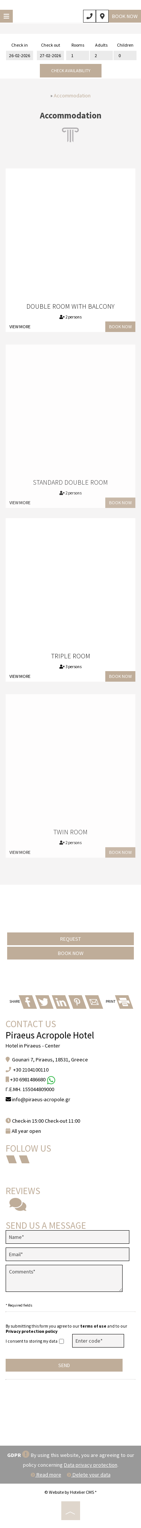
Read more (46, 1474)
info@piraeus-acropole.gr (41, 1099)
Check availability (70, 70)
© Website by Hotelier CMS (69, 1492)
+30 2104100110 (31, 1069)
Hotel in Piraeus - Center (33, 1045)
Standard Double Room (70, 487)
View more (19, 326)
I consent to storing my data (35, 1341)
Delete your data (89, 1474)
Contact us (31, 1024)
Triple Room (70, 656)
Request (70, 938)
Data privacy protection (90, 1464)
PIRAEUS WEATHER (70, 1412)
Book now (125, 16)
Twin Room (70, 836)
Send (64, 1365)
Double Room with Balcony (70, 306)
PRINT (119, 1001)
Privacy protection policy (32, 1331)
